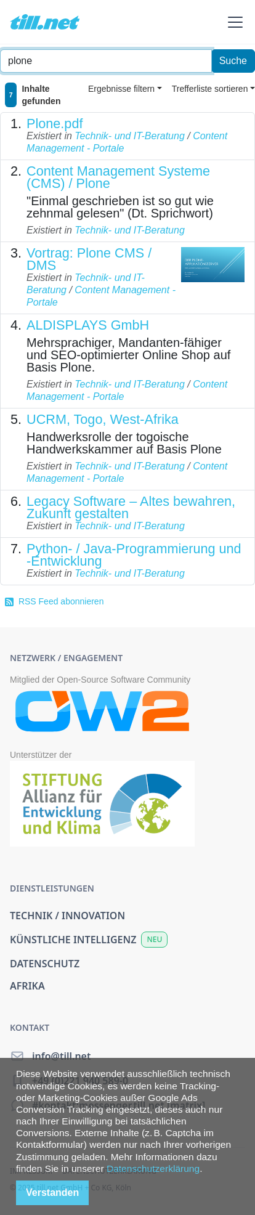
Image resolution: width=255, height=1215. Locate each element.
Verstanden (52, 1192)
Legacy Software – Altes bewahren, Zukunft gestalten (130, 507)
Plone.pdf (54, 123)
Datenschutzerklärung (153, 1168)
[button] (233, 22)
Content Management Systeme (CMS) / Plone (118, 177)
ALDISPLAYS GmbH (87, 325)
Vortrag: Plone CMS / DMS (89, 259)
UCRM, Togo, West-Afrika (102, 419)
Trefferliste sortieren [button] (210, 89)
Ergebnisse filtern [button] (121, 89)
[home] (44, 22)
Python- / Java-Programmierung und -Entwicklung (133, 555)
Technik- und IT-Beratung (129, 136)
